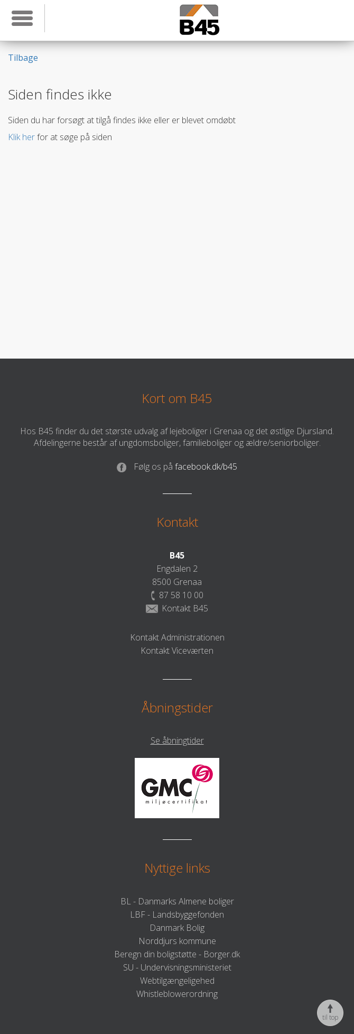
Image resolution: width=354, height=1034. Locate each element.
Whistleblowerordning (177, 994)
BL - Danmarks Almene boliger (177, 901)
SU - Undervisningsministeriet (177, 967)
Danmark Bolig (177, 928)
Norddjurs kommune (177, 941)
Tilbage (23, 57)
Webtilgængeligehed (177, 980)
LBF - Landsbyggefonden (177, 914)
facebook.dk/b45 (177, 466)
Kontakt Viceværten (177, 650)
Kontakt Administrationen (177, 637)
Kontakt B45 (177, 608)
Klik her (21, 137)
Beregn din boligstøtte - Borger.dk (177, 954)
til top (330, 1013)
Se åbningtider (177, 740)
